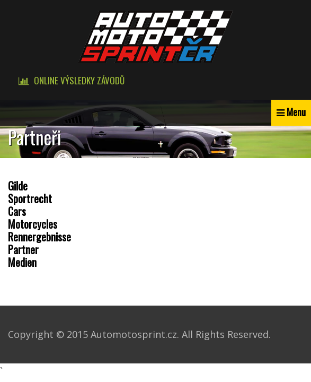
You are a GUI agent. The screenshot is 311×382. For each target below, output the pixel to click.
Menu (296, 112)
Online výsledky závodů (79, 80)
